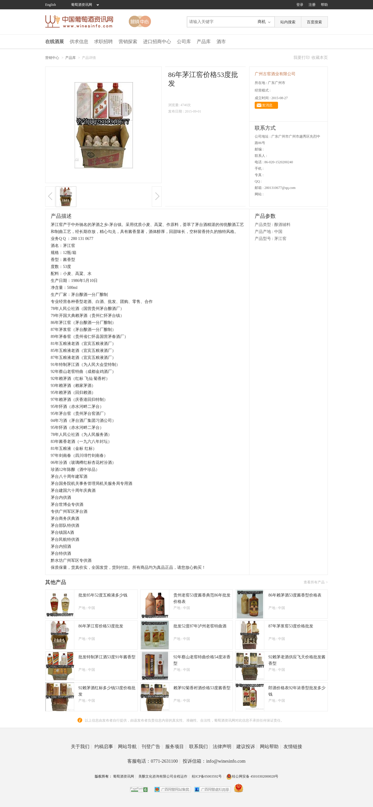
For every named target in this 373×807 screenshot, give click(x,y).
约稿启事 (104, 746)
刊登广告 (152, 746)
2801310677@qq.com (279, 188)
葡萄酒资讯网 (81, 5)
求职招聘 (103, 41)
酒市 (221, 41)
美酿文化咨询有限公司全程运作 (162, 776)
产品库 (204, 41)
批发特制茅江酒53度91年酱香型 (107, 657)
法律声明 (223, 746)
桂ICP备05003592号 (207, 776)
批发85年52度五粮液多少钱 (102, 595)
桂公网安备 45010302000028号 (252, 776)
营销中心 (52, 58)
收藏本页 (320, 57)
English (50, 5)
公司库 (184, 41)
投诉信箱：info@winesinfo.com (214, 761)
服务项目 (175, 746)
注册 (312, 5)
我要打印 (301, 57)
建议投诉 (246, 746)
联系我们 (199, 746)
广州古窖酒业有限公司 (275, 74)
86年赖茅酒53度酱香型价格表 (294, 595)
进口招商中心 (157, 41)
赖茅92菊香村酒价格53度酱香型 (202, 688)
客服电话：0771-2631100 (153, 761)
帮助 (324, 5)
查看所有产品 (314, 582)
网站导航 (128, 746)
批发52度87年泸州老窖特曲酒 (199, 626)
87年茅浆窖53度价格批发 (290, 626)
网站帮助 (270, 746)
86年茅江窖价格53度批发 (100, 626)
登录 (299, 5)
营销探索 (128, 41)
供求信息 (79, 41)
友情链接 (293, 746)
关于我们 (81, 746)
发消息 (267, 105)
